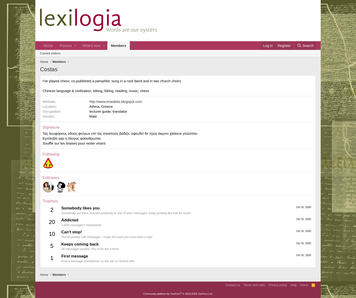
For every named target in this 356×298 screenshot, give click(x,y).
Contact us (232, 285)
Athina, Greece (101, 106)
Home (48, 46)
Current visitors (50, 53)
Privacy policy (278, 285)
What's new (91, 46)
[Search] (305, 45)
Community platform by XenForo (178, 293)
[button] (75, 45)
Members (118, 46)
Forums (66, 46)
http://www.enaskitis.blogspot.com (115, 102)
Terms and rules (254, 285)
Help (294, 285)
